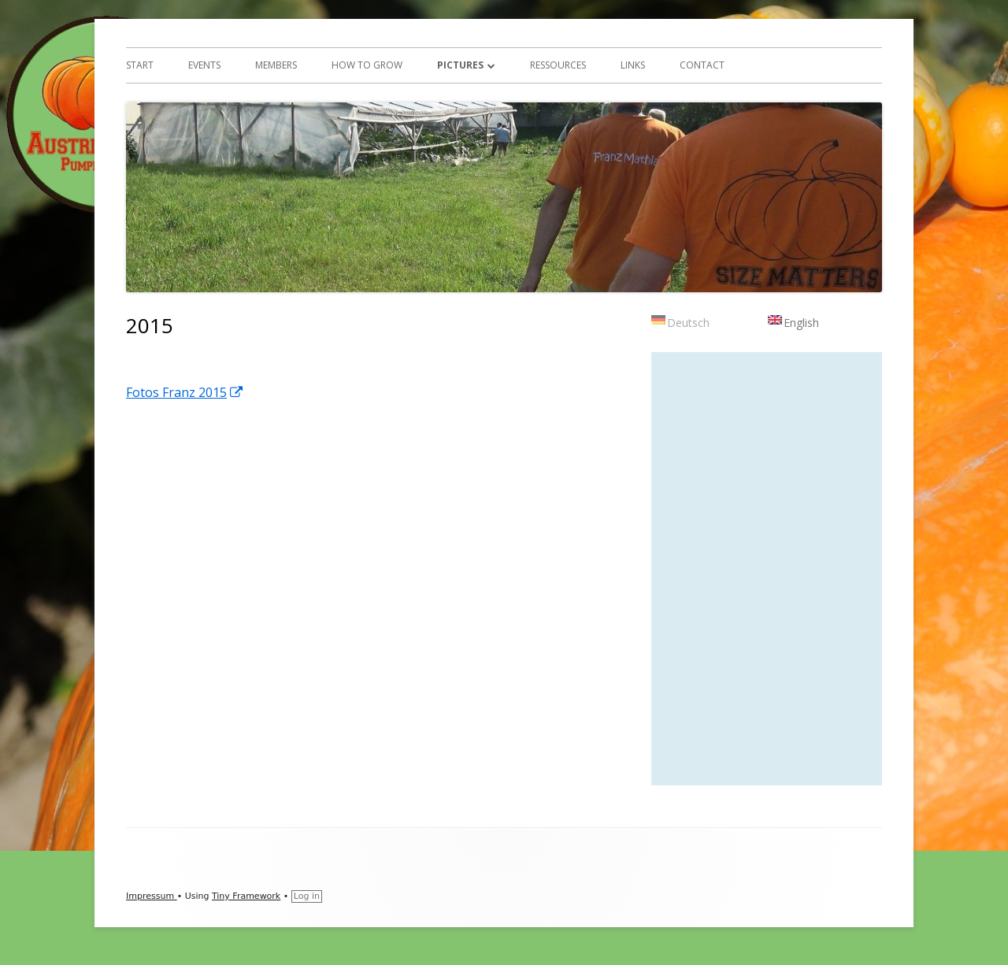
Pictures (460, 65)
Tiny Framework (246, 896)
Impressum (151, 896)
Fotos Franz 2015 (185, 392)
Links (633, 65)
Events (204, 65)
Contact (702, 65)
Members (276, 65)
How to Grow (367, 65)
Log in (307, 896)
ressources (558, 65)
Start (140, 65)
